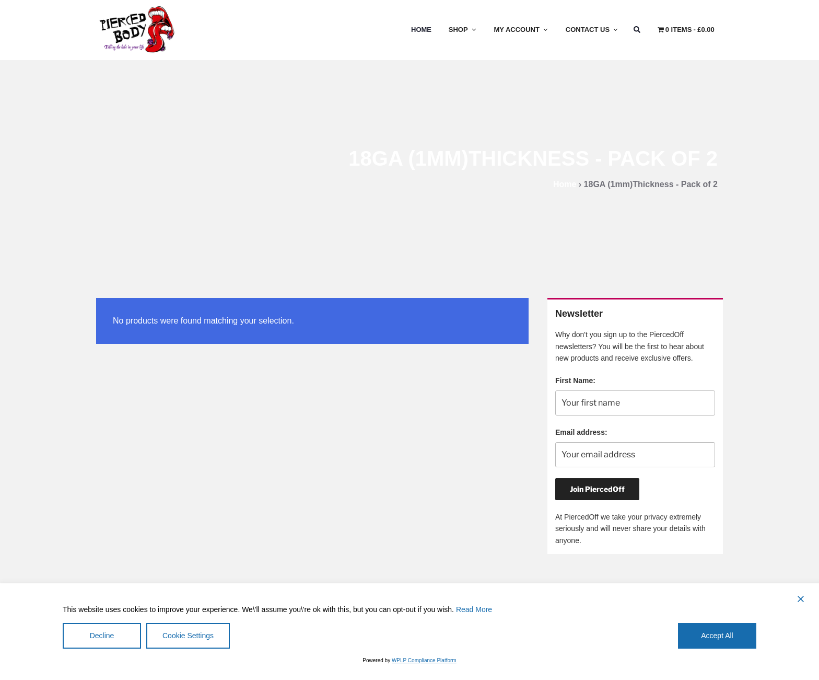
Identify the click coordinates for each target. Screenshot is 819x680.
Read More (474, 609)
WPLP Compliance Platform (424, 660)
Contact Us (592, 29)
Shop (463, 29)
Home (421, 29)
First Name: (575, 380)
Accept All (717, 635)
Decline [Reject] (102, 635)
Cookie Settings (188, 635)
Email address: (581, 432)
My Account (521, 29)
